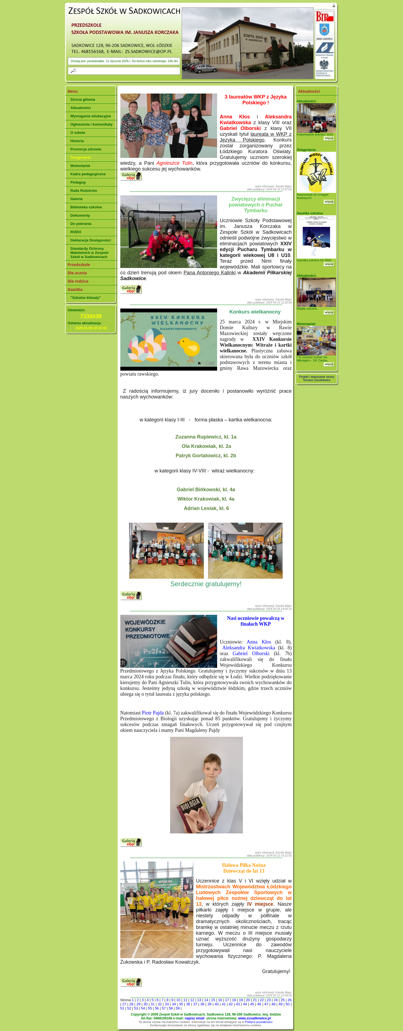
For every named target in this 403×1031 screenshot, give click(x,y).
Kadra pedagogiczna (88, 174)
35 (181, 1004)
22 (262, 1000)
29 (138, 1004)
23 (269, 1000)
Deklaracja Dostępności (91, 240)
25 (283, 1000)
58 (171, 1008)
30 (145, 1004)
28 (131, 1004)
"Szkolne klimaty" (86, 298)
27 (124, 1004)
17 (227, 1000)
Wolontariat (80, 166)
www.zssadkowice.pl (254, 1018)
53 (136, 1008)
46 (259, 1004)
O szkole (78, 133)
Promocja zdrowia (86, 149)
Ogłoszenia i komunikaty (92, 124)
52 (129, 1008)
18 (234, 1000)
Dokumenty (80, 215)
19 (241, 1000)
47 (266, 1004)
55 (150, 1008)
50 (288, 1004)
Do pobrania (81, 224)
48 (273, 1004)
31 (153, 1004)
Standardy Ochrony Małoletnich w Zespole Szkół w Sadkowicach (90, 252)
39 (209, 1004)
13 (199, 1000)
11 (185, 1000)
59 (178, 1008)
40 (217, 1004)
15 (213, 1000)
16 (220, 1000)
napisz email (194, 1018)
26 (290, 1000)
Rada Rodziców (84, 190)
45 (252, 1004)
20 (248, 1000)
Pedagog (78, 182)
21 (255, 1000)
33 (167, 1004)
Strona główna (83, 99)
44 (245, 1004)
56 (157, 1008)
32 (160, 1004)
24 (276, 1000)
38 (202, 1004)
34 (174, 1004)
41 (223, 1004)
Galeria (77, 199)
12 (192, 1000)
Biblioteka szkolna (86, 207)
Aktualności (81, 108)
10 (178, 1000)
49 (280, 1004)
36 (188, 1004)
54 (143, 1008)
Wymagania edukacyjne (91, 116)
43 (238, 1004)
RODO (76, 232)
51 (122, 1008)
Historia (77, 141)
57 (164, 1008)
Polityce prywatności (258, 1022)
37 (195, 1004)
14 (206, 1000)
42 (231, 1004)
